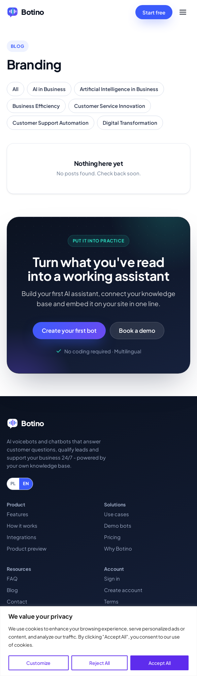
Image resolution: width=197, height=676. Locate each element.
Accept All (160, 663)
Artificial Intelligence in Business (119, 89)
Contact (17, 601)
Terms (111, 601)
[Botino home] (25, 12)
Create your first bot (69, 330)
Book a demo (137, 330)
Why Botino (118, 548)
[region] (98, 641)
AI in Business (49, 89)
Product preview (26, 548)
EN (26, 483)
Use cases (116, 514)
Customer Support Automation (50, 122)
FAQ (12, 578)
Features (17, 514)
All (15, 89)
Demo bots (117, 525)
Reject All (99, 663)
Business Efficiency (36, 105)
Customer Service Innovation (109, 105)
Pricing (112, 537)
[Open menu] (182, 12)
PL (13, 483)
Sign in (112, 578)
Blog (12, 590)
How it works (22, 525)
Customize (38, 663)
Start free (153, 12)
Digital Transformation (130, 122)
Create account (123, 590)
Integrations (21, 537)
